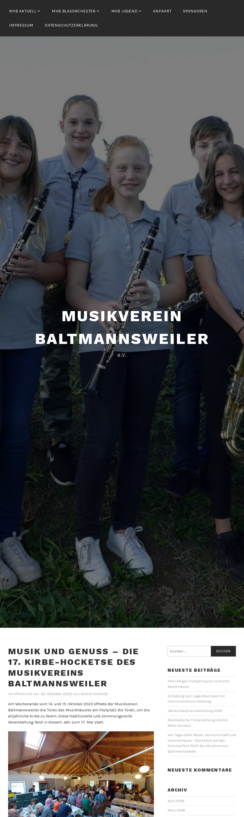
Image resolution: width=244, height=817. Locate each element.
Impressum (21, 25)
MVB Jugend (124, 11)
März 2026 (176, 810)
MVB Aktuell (22, 11)
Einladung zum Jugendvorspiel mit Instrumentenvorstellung (196, 699)
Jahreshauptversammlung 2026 (195, 711)
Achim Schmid (94, 693)
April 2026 (176, 801)
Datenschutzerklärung (71, 25)
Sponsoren (195, 11)
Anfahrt (162, 11)
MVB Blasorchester (74, 11)
